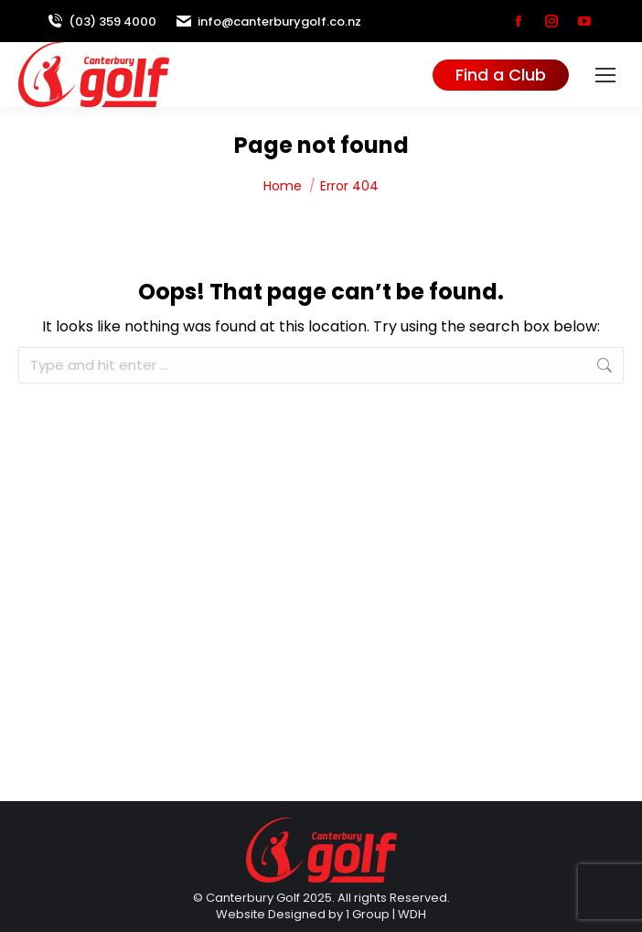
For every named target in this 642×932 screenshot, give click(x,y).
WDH (412, 914)
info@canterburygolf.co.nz (268, 21)
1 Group (368, 914)
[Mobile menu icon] (605, 75)
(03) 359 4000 (101, 21)
